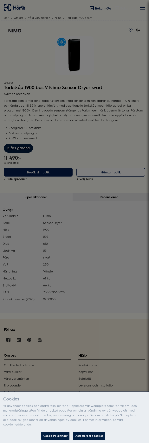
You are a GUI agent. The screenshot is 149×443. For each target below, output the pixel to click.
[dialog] (74, 417)
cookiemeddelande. (17, 424)
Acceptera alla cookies (89, 435)
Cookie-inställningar (55, 435)
